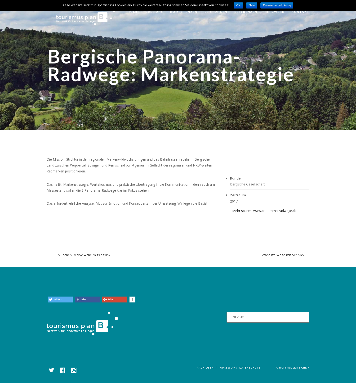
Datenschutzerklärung (277, 5)
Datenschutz (250, 367)
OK (238, 5)
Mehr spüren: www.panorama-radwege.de (262, 210)
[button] (60, 299)
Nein (252, 5)
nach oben (205, 367)
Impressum (227, 367)
